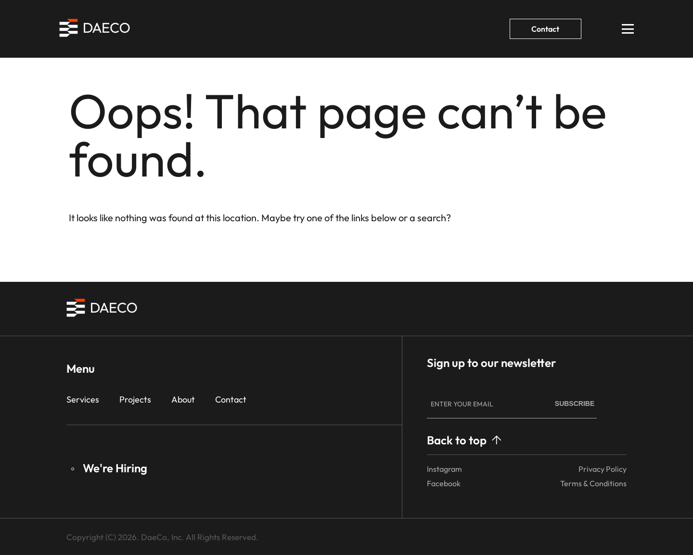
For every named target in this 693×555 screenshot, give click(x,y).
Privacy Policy (602, 469)
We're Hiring (109, 468)
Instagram (444, 469)
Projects (135, 399)
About (183, 399)
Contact (545, 29)
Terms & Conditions (593, 483)
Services (82, 399)
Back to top (464, 440)
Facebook (444, 483)
